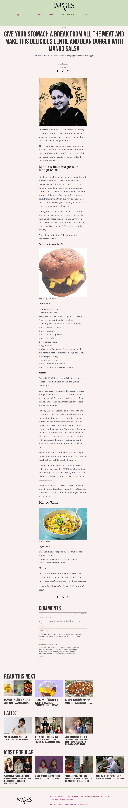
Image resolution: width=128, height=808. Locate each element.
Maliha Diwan (64, 64)
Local (80, 15)
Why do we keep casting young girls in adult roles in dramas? (48, 777)
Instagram (75, 796)
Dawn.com (52, 804)
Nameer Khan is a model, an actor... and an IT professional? (17, 738)
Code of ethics (105, 796)
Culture (61, 15)
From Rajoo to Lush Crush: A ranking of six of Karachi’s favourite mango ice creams (46, 703)
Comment (71, 15)
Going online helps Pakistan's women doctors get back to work (110, 777)
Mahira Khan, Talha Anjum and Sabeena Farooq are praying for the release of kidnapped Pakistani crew (17, 780)
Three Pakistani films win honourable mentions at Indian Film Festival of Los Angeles (78, 779)
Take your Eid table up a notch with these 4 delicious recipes (17, 701)
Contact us (53, 796)
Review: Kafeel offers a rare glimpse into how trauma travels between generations (47, 739)
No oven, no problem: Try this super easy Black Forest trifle (78, 701)
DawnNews (73, 804)
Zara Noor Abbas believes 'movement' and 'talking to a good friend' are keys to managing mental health (77, 741)
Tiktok (81, 796)
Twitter (67, 796)
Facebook (60, 796)
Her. (87, 15)
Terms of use (54, 799)
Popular (83, 614)
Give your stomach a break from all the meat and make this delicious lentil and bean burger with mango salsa (64, 41)
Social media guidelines (92, 796)
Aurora (66, 804)
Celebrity (51, 15)
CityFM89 (59, 804)
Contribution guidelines (67, 799)
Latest (41, 15)
